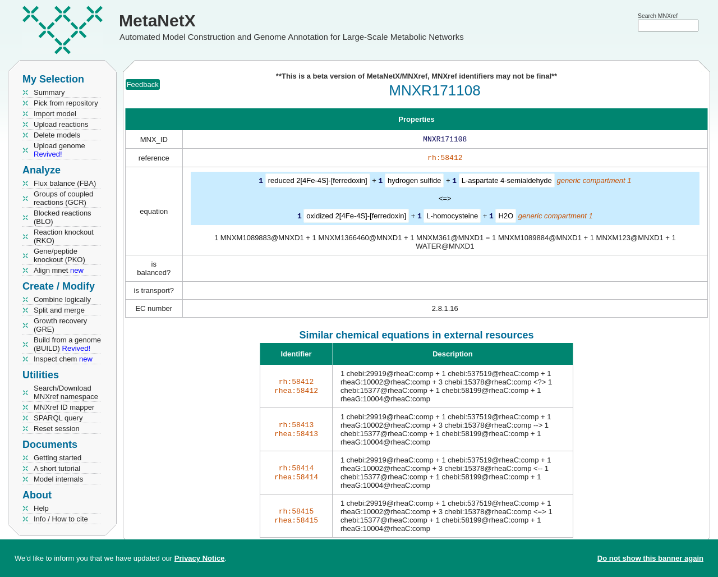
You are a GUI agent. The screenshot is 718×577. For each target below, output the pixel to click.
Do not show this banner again (650, 558)
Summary (49, 92)
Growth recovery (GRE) (60, 325)
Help (41, 508)
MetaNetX (157, 20)
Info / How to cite (61, 519)
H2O (505, 217)
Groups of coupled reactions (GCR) (63, 198)
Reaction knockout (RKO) (64, 236)
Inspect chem (63, 359)
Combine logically (62, 299)
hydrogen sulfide (414, 182)
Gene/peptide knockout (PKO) (59, 255)
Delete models (57, 135)
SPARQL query (58, 418)
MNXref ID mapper (64, 407)
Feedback (143, 84)
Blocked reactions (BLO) (62, 217)
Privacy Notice (199, 558)
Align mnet (59, 270)
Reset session (57, 428)
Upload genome (59, 149)
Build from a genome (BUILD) (67, 344)
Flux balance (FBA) (65, 183)
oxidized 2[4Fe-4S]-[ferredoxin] (356, 217)
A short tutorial (57, 468)
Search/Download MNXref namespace (66, 392)
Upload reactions (61, 124)
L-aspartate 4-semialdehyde (507, 182)
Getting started (57, 458)
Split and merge (59, 310)
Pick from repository (66, 103)
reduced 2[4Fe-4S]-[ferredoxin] (317, 182)
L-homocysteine (452, 217)
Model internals (58, 479)
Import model (55, 113)
